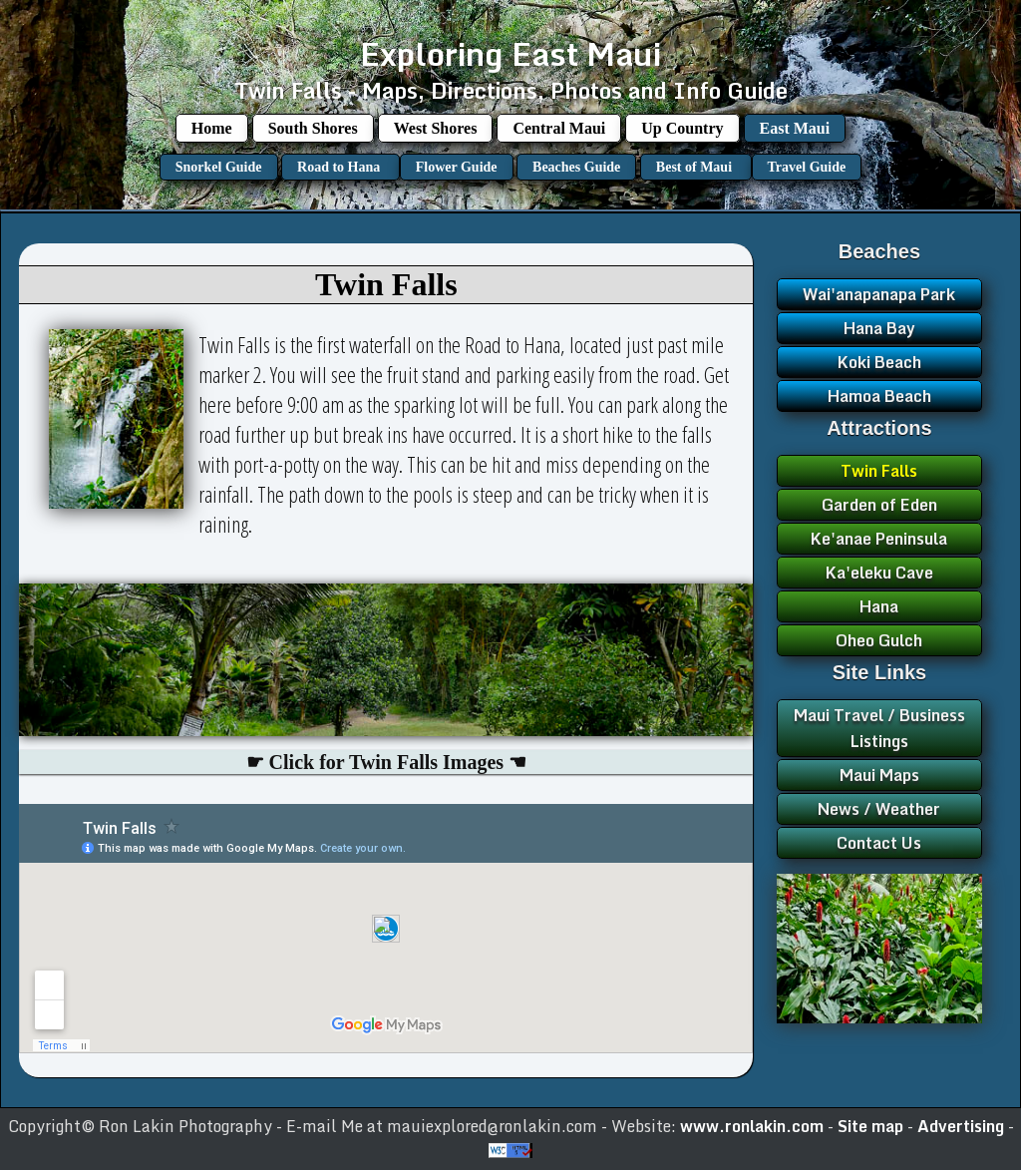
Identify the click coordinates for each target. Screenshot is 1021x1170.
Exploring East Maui (510, 54)
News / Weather (879, 809)
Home (211, 128)
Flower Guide (457, 167)
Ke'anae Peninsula (879, 539)
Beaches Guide (576, 167)
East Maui (795, 128)
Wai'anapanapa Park (879, 294)
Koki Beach (879, 362)
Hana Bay (879, 328)
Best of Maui (696, 167)
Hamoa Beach (879, 396)
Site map (872, 1126)
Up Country (682, 128)
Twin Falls (879, 471)
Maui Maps (879, 775)
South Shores (313, 128)
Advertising (962, 1126)
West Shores (436, 128)
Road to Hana (340, 167)
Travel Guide (807, 167)
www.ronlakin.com (752, 1126)
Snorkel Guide (218, 167)
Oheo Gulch (879, 640)
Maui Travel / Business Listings (879, 728)
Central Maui (558, 128)
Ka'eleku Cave (879, 572)
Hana (878, 606)
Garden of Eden (879, 505)
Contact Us (879, 843)
